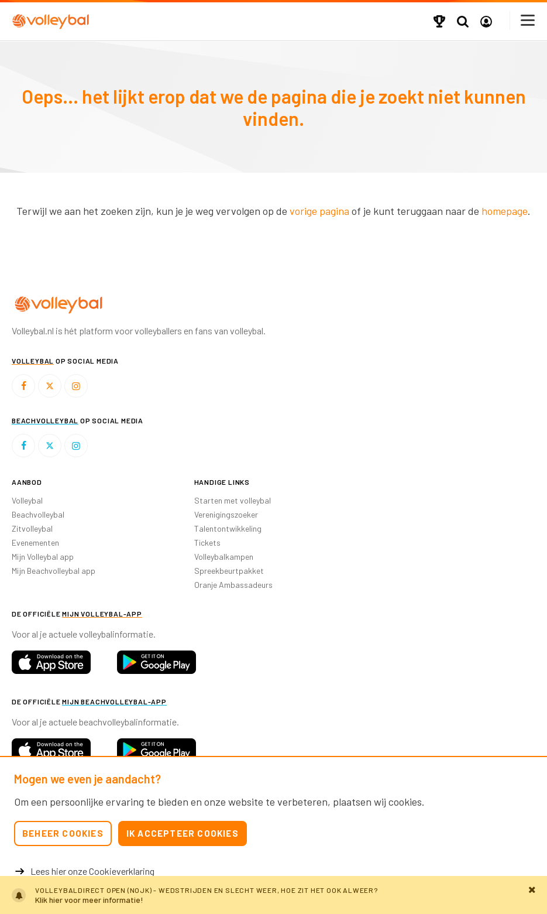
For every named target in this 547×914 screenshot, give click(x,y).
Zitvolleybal (32, 528)
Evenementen (35, 542)
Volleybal (27, 500)
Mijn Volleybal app (43, 557)
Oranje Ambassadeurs (233, 585)
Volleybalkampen (223, 557)
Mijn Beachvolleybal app (53, 571)
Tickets (207, 542)
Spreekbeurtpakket (229, 571)
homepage (504, 210)
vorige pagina (319, 210)
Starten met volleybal (232, 500)
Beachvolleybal (38, 514)
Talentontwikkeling (228, 528)
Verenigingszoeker (226, 514)
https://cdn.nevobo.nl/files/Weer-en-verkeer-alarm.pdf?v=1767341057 (273, 895)
